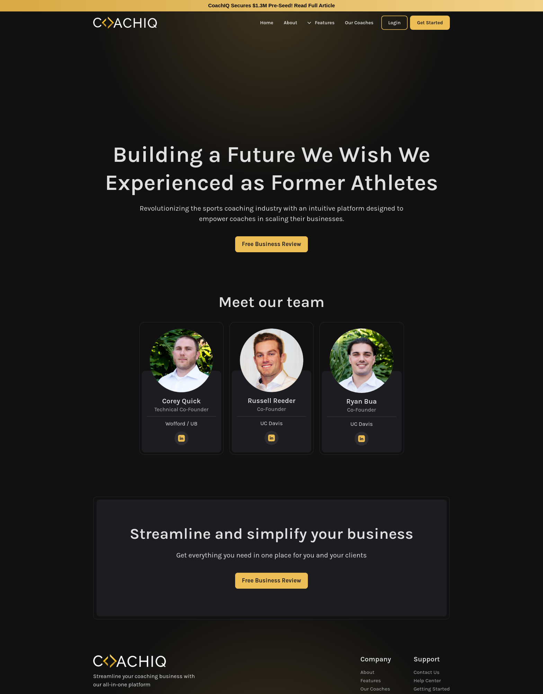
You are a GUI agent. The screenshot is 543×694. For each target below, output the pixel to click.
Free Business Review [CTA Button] (271, 243)
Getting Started (431, 689)
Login (394, 23)
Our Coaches (359, 23)
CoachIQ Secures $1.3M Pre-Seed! (271, 5)
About (290, 23)
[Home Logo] (125, 23)
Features (321, 23)
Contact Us (426, 672)
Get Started (430, 23)
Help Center (427, 680)
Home (266, 23)
